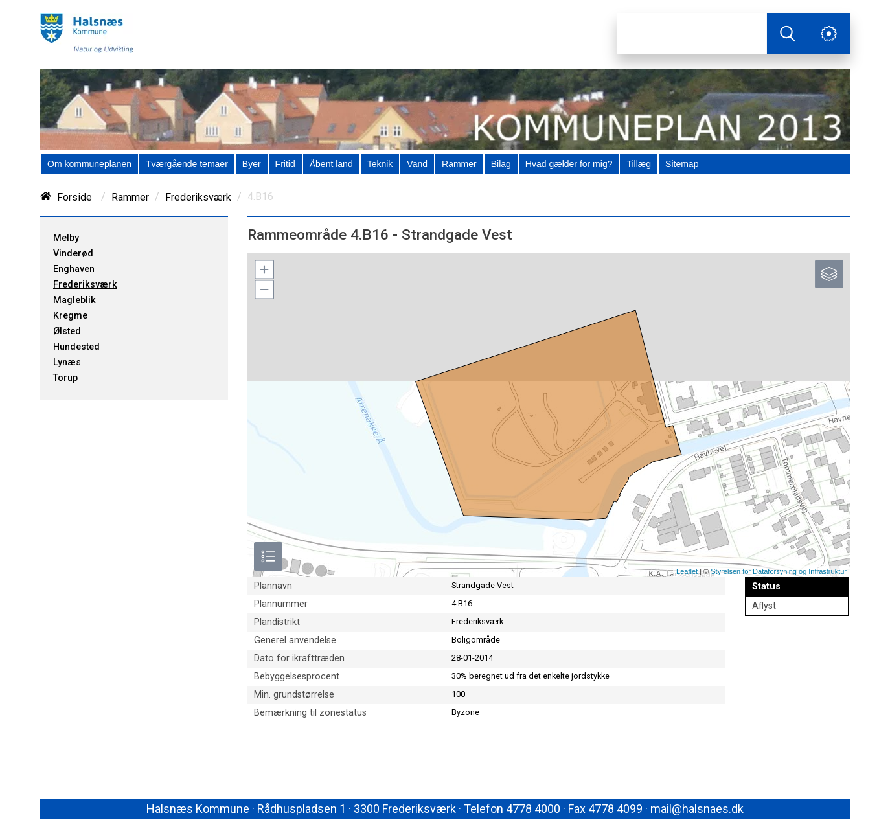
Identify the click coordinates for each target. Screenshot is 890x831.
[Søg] (692, 33)
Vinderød (73, 253)
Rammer (130, 197)
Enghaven (74, 269)
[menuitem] (89, 164)
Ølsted (67, 331)
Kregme (70, 315)
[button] (263, 269)
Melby (66, 238)
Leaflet (687, 571)
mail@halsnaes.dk (697, 808)
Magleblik (74, 300)
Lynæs (67, 362)
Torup (65, 377)
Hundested (76, 346)
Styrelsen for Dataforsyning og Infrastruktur (779, 571)
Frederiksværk (198, 197)
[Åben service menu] (829, 33)
